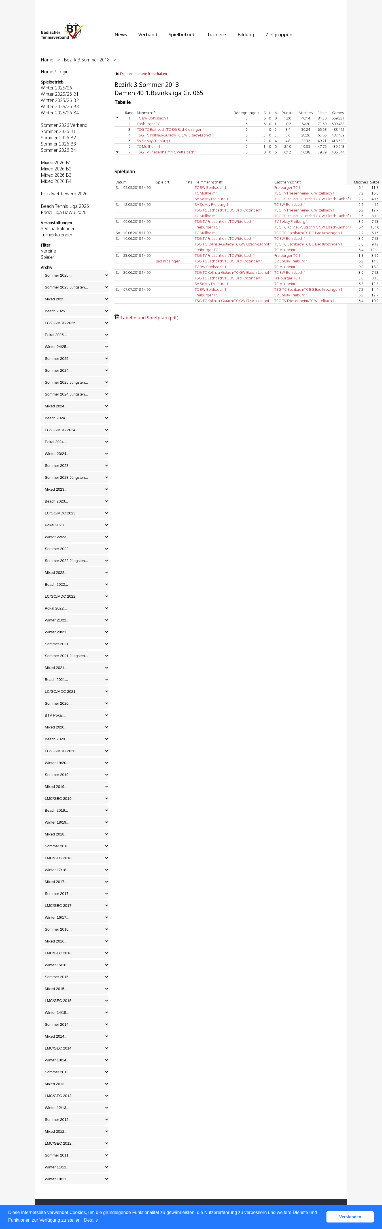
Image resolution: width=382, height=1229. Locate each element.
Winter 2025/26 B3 (60, 106)
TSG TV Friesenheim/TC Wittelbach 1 (167, 152)
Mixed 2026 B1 (56, 162)
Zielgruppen (279, 34)
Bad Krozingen (168, 261)
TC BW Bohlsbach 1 (153, 118)
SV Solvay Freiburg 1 (154, 140)
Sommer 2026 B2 (58, 137)
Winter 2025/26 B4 (60, 113)
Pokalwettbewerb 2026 (64, 194)
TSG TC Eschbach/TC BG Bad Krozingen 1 (171, 129)
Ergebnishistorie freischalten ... (145, 73)
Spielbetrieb (182, 34)
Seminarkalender (58, 228)
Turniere (216, 34)
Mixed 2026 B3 (56, 175)
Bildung (245, 34)
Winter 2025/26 (56, 88)
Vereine (48, 251)
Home (47, 60)
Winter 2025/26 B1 (60, 94)
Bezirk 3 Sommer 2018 (87, 60)
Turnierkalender (57, 235)
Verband (147, 34)
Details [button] (91, 1220)
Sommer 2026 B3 (58, 144)
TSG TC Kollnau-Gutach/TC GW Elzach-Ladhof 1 (175, 135)
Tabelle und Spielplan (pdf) (149, 318)
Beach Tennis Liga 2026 (65, 206)
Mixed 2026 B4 (56, 181)
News (120, 34)
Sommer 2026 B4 (58, 150)
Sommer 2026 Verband (64, 125)
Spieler (47, 257)
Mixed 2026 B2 (56, 169)
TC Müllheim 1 (148, 146)
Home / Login (55, 72)
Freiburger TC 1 (150, 123)
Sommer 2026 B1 (58, 131)
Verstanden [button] (350, 1217)
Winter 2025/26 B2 (60, 100)
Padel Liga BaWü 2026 (63, 212)
